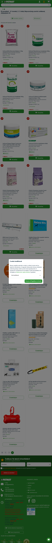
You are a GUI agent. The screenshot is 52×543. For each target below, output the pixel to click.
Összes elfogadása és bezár (33, 281)
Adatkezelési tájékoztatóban (23, 272)
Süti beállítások (15, 275)
